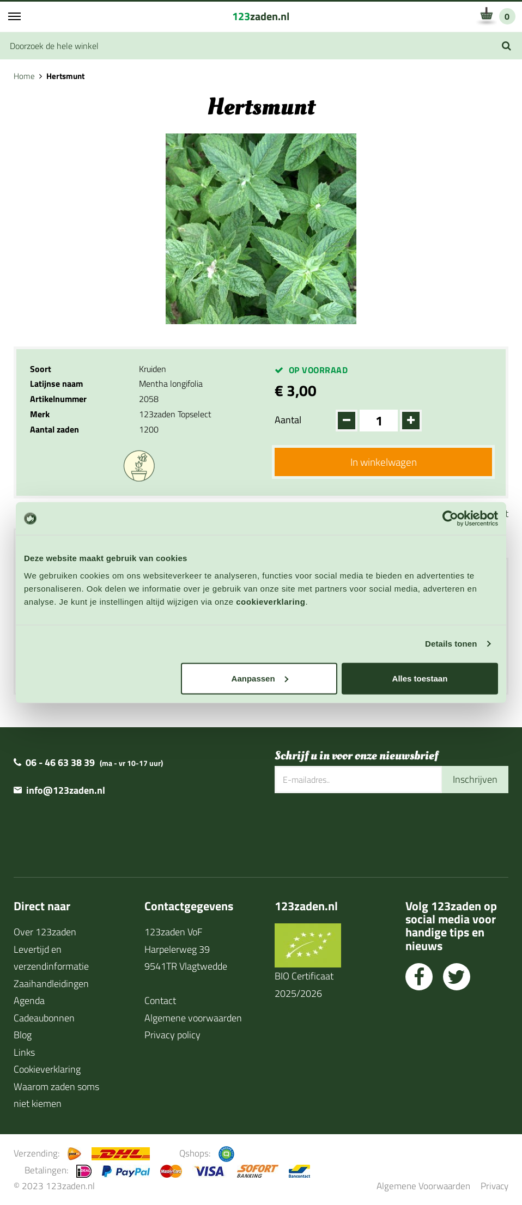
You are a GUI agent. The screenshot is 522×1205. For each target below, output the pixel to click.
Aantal (288, 419)
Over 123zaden (45, 931)
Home (24, 76)
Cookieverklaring (47, 1069)
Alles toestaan (420, 678)
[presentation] (357, 828)
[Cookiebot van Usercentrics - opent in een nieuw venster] (450, 518)
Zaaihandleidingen (51, 983)
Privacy (494, 1185)
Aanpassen (260, 678)
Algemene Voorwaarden (423, 1185)
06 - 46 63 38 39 (60, 762)
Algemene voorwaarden (193, 1018)
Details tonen (451, 643)
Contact (160, 1000)
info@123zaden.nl (65, 790)
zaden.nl (260, 16)
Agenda (29, 1000)
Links (24, 1052)
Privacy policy (172, 1034)
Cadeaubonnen (44, 1018)
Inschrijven (475, 779)
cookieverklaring (270, 601)
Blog (23, 1034)
